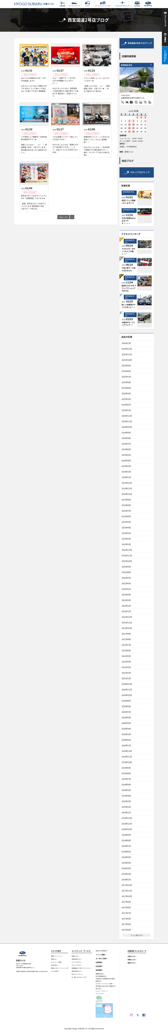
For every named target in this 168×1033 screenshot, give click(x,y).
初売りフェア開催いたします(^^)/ (128, 201)
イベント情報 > (101, 954)
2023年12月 (127, 482)
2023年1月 (126, 544)
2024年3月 (126, 466)
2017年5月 (126, 924)
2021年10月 (127, 628)
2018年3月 (126, 868)
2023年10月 (127, 494)
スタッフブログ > (77, 965)
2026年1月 (126, 343)
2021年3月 (126, 667)
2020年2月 (126, 739)
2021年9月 (126, 633)
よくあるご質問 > (101, 958)
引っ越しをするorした (79, 977)
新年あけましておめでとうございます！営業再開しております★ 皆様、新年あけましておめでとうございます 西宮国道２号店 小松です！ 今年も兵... (34, 202)
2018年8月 (126, 840)
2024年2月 (126, 471)
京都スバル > (132, 959)
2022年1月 (126, 611)
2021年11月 (127, 622)
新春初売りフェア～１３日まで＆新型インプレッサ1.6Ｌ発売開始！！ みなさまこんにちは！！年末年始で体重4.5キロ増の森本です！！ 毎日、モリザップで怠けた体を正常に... (96, 145)
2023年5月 (126, 522)
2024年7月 (126, 443)
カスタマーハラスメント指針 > (104, 984)
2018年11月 (127, 823)
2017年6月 (126, 918)
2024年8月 (126, 438)
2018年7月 (126, 846)
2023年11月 (127, 488)
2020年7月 (126, 711)
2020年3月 (126, 734)
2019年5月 (126, 790)
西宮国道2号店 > (128, 192)
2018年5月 (126, 857)
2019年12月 (127, 751)
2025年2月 (126, 404)
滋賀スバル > (132, 963)
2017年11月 (127, 890)
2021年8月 (126, 639)
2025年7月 (126, 376)
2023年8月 (126, 505)
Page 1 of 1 (63, 217)
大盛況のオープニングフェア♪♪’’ (128, 323)
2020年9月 (126, 700)
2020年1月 (126, 745)
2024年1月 (126, 477)
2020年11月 (127, 689)
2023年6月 (126, 516)
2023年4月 (126, 527)
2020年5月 (126, 723)
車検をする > (75, 956)
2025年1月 (126, 410)
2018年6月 (126, 851)
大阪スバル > (132, 956)
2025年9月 (126, 365)
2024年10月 (127, 427)
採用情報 (137, 4)
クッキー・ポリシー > (102, 991)
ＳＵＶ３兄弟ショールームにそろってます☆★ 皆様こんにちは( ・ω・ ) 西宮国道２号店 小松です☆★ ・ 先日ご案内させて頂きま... (97, 84)
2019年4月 (126, 795)
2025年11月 (127, 354)
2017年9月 (126, 901)
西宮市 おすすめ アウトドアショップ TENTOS (129, 288)
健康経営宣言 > (100, 974)
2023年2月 (126, 538)
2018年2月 (126, 873)
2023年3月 (126, 533)
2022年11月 (127, 555)
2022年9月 (126, 566)
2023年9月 (126, 499)
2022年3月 (126, 600)
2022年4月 (126, 594)
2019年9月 (126, 767)
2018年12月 (127, 818)
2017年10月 (127, 896)
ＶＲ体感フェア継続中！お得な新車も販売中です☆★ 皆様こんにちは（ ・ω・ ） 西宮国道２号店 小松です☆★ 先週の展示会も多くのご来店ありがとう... (34, 144)
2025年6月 (126, 382)
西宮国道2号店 (126, 65)
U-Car (87, 4)
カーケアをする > (77, 962)
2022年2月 (126, 605)
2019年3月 (126, 801)
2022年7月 (126, 577)
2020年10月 (127, 695)
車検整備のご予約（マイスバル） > (82, 968)
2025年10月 (127, 360)
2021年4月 (126, 661)
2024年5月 (126, 454)
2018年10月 (127, 829)
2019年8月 (126, 773)
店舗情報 (62, 4)
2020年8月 (126, 706)
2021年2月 (126, 672)
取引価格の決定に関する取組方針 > (106, 986)
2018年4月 (126, 862)
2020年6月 (126, 717)
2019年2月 (126, 806)
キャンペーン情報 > (56, 962)
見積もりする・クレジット (59, 968)
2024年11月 (127, 421)
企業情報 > (99, 962)
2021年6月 (126, 650)
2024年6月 (126, 449)
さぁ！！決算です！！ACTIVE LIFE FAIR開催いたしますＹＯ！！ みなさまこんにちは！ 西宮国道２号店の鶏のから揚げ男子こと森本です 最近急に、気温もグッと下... (65, 87)
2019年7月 (126, 779)
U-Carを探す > (55, 971)
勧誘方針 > (99, 981)
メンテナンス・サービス (102, 4)
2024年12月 (127, 415)
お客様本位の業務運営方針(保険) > (106, 979)
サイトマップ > (100, 994)
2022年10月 (127, 561)
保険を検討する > (77, 971)
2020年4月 (126, 728)
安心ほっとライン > (77, 974)
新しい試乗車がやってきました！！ (128, 305)
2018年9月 (126, 834)
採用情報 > (99, 970)
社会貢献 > (99, 966)
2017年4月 (126, 929)
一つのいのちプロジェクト (122, 4)
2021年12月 (127, 617)
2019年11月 (127, 756)
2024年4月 (126, 460)
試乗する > (54, 959)
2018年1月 (126, 879)
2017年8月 (126, 907)
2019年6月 (126, 784)
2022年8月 (126, 572)
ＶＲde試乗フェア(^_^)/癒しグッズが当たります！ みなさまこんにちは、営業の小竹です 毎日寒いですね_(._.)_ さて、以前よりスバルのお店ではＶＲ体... (65, 144)
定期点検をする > (77, 959)
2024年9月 (126, 432)
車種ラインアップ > (56, 956)
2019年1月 (126, 812)
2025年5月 (126, 387)
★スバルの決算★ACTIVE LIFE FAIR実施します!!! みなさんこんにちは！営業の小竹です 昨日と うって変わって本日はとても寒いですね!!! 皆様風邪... (34, 84)
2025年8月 (126, 371)
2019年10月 (127, 762)
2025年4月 (126, 393)
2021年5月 (126, 656)
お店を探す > (55, 965)
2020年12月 (127, 684)
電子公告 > (99, 989)
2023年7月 (126, 510)
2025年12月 (127, 348)
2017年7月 (126, 913)
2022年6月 (126, 583)
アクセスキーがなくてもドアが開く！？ (128, 251)
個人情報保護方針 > (101, 976)
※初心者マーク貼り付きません (128, 269)
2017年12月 (127, 885)
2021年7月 (126, 644)
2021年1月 (126, 678)
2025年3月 (126, 399)
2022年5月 (126, 589)
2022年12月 (127, 549)
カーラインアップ (74, 4)
